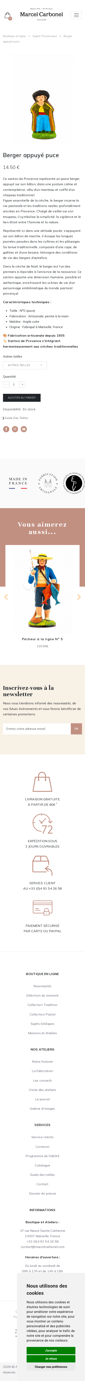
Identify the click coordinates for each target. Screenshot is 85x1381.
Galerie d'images (42, 1108)
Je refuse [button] (51, 1358)
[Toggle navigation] (76, 15)
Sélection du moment (42, 995)
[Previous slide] (6, 597)
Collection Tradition (42, 1005)
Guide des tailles (16, 417)
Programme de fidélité (42, 1156)
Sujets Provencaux (45, 36)
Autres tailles (12, 356)
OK (76, 728)
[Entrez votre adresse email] (37, 728)
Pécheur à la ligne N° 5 (42, 639)
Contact (42, 1184)
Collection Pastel (42, 1014)
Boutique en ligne (14, 36)
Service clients (42, 1137)
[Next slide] (78, 597)
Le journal (42, 1099)
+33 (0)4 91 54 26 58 (45, 888)
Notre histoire (42, 1061)
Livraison (43, 1147)
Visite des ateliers (42, 1090)
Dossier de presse (42, 1193)
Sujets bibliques (42, 1024)
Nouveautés (42, 986)
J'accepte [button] (51, 1350)
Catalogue (42, 1165)
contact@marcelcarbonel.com (42, 1247)
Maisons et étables (42, 1033)
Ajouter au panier (22, 397)
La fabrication (42, 1071)
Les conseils (42, 1080)
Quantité (9, 376)
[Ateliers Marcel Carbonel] (41, 14)
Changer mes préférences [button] (51, 1366)
